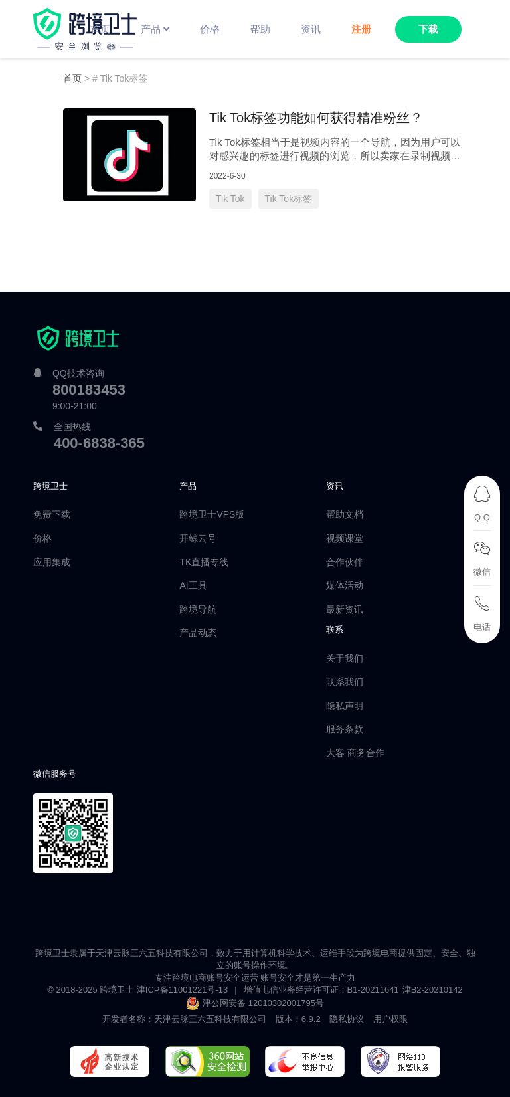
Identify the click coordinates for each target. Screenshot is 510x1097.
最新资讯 (344, 609)
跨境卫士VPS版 (211, 514)
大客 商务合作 (355, 753)
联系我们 (344, 681)
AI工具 (193, 585)
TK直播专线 (203, 562)
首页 (72, 78)
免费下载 (51, 514)
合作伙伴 (344, 562)
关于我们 (344, 658)
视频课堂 (344, 538)
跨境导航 (197, 609)
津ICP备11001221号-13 (182, 990)
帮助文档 (344, 514)
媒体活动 (344, 585)
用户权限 (390, 1019)
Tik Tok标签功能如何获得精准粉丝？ (316, 117)
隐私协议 (346, 1019)
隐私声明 (344, 705)
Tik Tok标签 (289, 198)
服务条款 (344, 729)
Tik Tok (230, 198)
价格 (42, 538)
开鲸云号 (197, 538)
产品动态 (197, 632)
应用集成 (51, 562)
